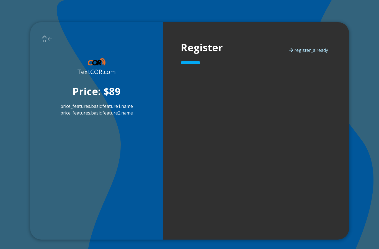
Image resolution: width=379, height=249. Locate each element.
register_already (307, 50)
